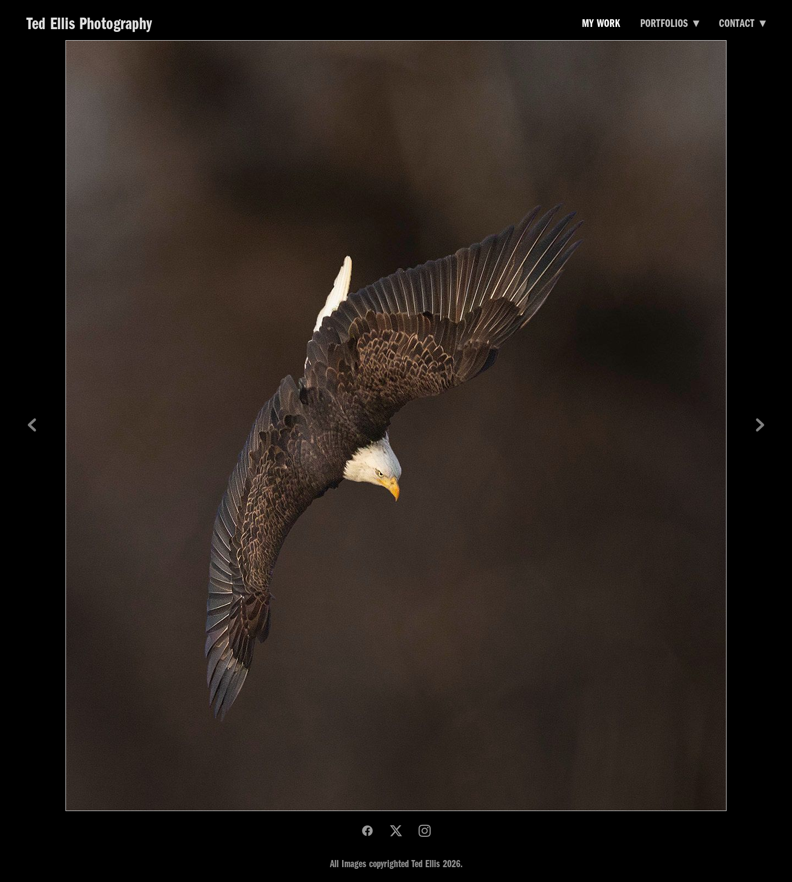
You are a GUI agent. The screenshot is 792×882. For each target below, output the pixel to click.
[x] (396, 831)
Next (760, 425)
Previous (31, 425)
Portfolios (669, 22)
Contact (742, 22)
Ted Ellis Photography (89, 22)
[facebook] (367, 831)
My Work (601, 22)
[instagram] (424, 831)
